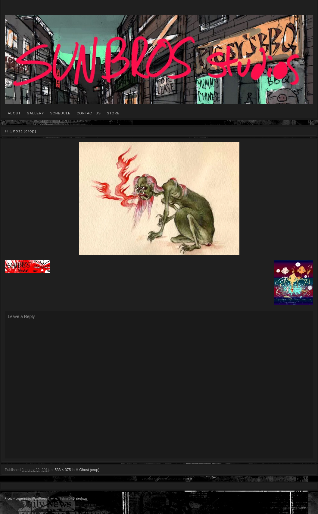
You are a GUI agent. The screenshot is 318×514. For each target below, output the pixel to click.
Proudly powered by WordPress (26, 498)
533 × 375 (63, 470)
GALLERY (35, 113)
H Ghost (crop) (87, 470)
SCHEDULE (60, 113)
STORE (113, 113)
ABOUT (14, 113)
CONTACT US (88, 113)
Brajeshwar (80, 498)
